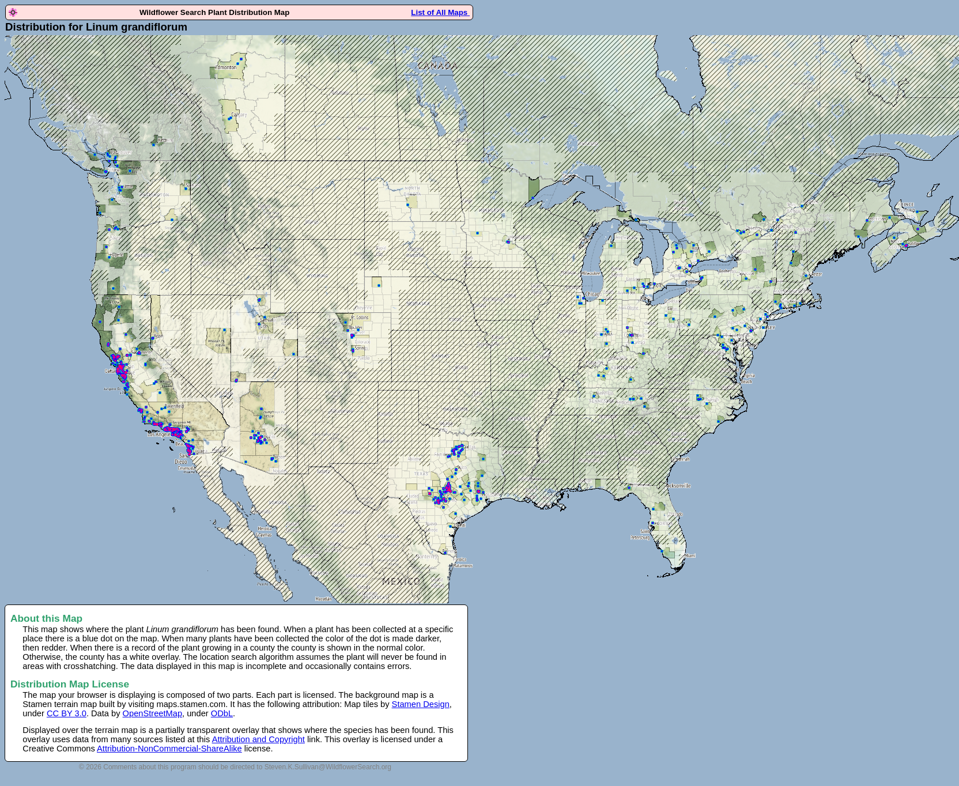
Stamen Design (421, 704)
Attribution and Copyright (258, 739)
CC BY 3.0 (66, 713)
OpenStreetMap (152, 713)
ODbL (222, 713)
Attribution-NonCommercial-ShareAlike (169, 748)
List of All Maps (440, 12)
